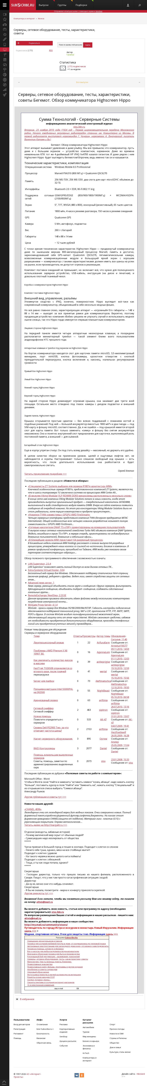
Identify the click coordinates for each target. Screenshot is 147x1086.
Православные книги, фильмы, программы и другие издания (55, 967)
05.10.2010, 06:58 (120, 697)
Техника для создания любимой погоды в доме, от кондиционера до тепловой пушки (66, 943)
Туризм (86, 1032)
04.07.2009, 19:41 (120, 726)
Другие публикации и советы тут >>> (45, 796)
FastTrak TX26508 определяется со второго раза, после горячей (53, 670)
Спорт (112, 1024)
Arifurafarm (103, 642)
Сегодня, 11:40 (119, 639)
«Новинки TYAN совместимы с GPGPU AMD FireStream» (59, 514)
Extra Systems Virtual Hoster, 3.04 (46, 570)
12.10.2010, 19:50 (120, 687)
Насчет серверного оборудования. (53, 738)
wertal (103, 671)
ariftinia (103, 700)
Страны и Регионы (118, 1038)
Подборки (84, 3)
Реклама (63, 1024)
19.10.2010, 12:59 (120, 668)
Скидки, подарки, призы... (39, 979)
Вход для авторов (22, 1024)
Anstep (115, 741)
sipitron (103, 709)
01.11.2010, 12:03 (120, 658)
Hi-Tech (86, 1053)
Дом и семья (115, 1047)
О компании (42, 1024)
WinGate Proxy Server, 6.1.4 (42, 604)
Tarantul (70, 54)
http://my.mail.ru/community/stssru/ (46, 924)
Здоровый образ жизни (38, 972)
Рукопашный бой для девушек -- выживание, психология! (53, 956)
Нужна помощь (42, 716)
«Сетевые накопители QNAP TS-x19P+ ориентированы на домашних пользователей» (76, 527)
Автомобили (88, 1027)
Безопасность (43, 1033)
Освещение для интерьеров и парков (44, 941)
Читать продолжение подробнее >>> (45, 473)
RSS (51, 50)
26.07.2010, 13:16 (120, 706)
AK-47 (103, 719)
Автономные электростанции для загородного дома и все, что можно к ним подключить (68, 946)
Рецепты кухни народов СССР (41, 977)
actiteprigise (103, 661)
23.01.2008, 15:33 (120, 759)
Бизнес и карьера (91, 1041)
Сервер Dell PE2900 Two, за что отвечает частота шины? (51, 729)
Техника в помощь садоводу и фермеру (45, 948)
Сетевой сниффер (44, 708)
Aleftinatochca (103, 681)
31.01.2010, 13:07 (120, 716)
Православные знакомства (39, 964)
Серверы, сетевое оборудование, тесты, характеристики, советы (54, 31)
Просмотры (88, 636)
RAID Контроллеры (44, 748)
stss (103, 761)
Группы (65, 3)
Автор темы (103, 636)
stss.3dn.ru (79, 126)
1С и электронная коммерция (40, 985)
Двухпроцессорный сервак (49, 642)
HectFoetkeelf (118, 732)
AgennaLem (103, 652)
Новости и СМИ (116, 1033)
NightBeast (103, 690)
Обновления (118, 636)
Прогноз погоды (117, 1029)
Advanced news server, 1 (41, 582)
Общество (114, 1042)
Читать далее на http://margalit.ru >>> (45, 825)
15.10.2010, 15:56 (120, 677)
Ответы (77, 636)
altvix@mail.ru (44, 902)
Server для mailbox (44, 681)
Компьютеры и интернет (24, 18)
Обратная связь (44, 1042)
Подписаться (34, 43)
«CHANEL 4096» (32, 809)
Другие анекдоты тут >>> (38, 893)
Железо (41, 18)
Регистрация (19, 1029)
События (64, 1045)
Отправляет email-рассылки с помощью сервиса (78, 11)
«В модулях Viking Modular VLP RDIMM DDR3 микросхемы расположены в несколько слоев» (79, 495)
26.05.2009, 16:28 (120, 735)
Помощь (17, 1038)
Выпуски (47, 3)
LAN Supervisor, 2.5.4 (39, 563)
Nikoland (141, 1074)
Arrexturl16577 (119, 645)
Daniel (103, 748)
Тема (36, 636)
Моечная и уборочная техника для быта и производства (53, 954)
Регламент (18, 1033)
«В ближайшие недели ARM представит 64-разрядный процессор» (65, 539)
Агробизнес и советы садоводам (42, 969)
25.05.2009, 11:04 (120, 745)
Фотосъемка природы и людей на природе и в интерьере (54, 974)
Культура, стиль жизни (120, 1052)
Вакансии (41, 1038)
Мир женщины (89, 1036)
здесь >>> (30, 931)
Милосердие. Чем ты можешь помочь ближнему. (49, 961)
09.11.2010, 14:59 (120, 649)
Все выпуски (82, 82)
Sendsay (63, 1036)
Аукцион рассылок (68, 1041)
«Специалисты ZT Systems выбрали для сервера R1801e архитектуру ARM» (70, 486)
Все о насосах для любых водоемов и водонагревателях (53, 951)
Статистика (68, 62)
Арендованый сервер (46, 700)
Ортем (103, 738)
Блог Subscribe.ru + (45, 1029)
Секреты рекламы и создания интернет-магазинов (50, 982)
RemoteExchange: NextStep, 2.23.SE (47, 595)
